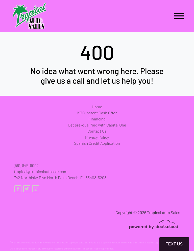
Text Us (174, 244)
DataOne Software (87, 242)
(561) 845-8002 (26, 165)
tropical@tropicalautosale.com (40, 171)
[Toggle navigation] (179, 16)
